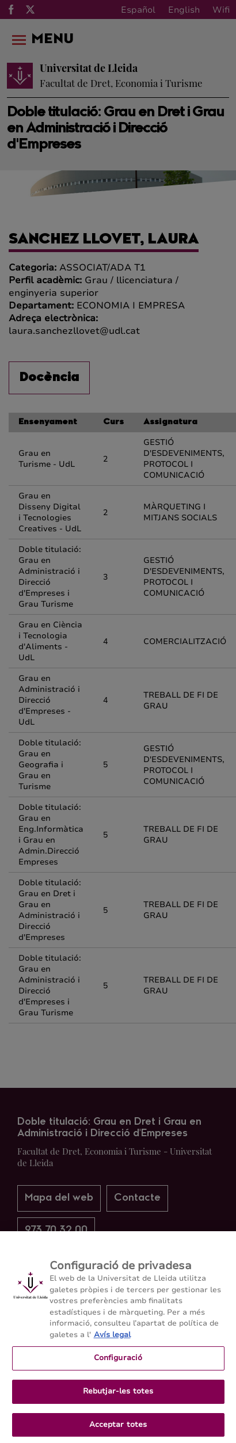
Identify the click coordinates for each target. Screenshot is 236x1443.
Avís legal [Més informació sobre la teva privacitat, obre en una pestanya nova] (112, 1340)
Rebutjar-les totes (118, 1397)
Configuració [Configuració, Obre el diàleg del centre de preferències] (118, 1364)
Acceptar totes (118, 1430)
